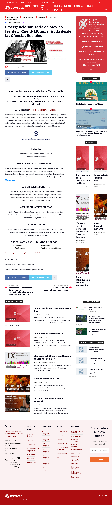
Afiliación (30, 441)
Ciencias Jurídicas (74, 440)
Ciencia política (12, 17)
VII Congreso (45, 450)
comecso (12, 67)
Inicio (96, 3)
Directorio (31, 455)
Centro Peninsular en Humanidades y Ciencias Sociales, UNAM (14, 433)
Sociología (52, 17)
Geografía (75, 460)
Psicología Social (75, 467)
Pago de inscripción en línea (91, 46)
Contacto (102, 3)
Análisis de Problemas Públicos (42, 110)
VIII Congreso (45, 444)
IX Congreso (45, 438)
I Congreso (45, 487)
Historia (74, 463)
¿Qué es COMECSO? (32, 436)
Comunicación (76, 450)
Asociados (31, 445)
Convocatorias (62, 443)
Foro (58, 457)
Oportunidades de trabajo (62, 448)
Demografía (75, 453)
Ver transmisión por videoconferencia (36, 139)
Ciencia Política (74, 445)
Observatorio (62, 431)
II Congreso (45, 481)
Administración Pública (77, 432)
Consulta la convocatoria (91, 41)
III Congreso (45, 475)
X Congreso (45, 432)
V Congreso (45, 463)
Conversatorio (14, 22)
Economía (41, 17)
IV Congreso (45, 469)
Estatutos (30, 458)
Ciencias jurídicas (28, 17)
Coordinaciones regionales (33, 449)
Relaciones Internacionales (77, 472)
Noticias (60, 435)
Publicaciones (32, 462)
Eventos (60, 439)
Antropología (12, 19)
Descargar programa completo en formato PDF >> (24, 253)
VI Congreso (45, 456)
